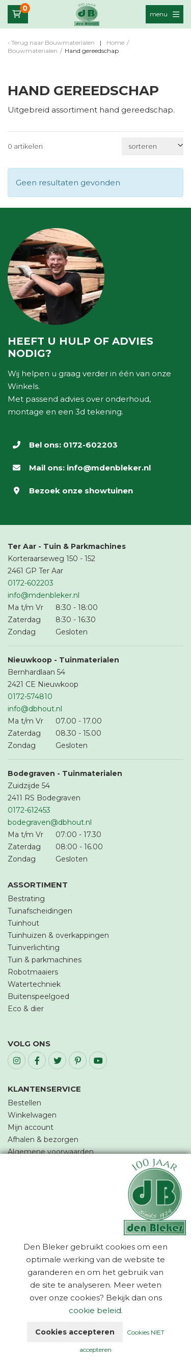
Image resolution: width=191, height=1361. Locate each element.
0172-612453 (29, 810)
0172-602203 (90, 445)
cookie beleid (95, 1310)
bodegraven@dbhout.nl (50, 822)
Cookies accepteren (75, 1332)
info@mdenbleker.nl (109, 468)
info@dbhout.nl (35, 708)
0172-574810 (30, 696)
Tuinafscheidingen (40, 910)
